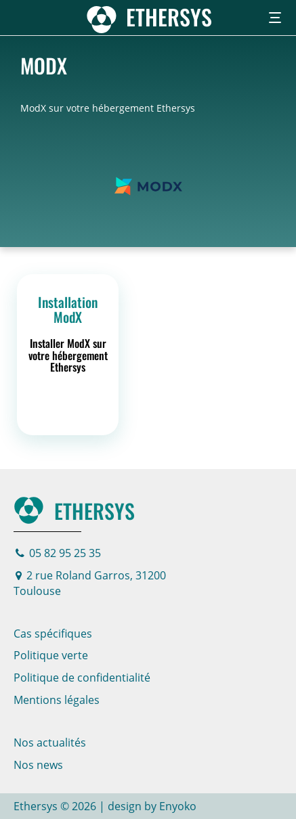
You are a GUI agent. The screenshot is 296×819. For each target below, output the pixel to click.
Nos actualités (50, 742)
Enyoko (177, 806)
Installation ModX (68, 309)
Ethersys (74, 510)
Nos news (38, 764)
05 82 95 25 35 (58, 553)
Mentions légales (57, 699)
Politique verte (51, 655)
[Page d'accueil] (148, 16)
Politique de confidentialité (82, 677)
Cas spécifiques (53, 633)
